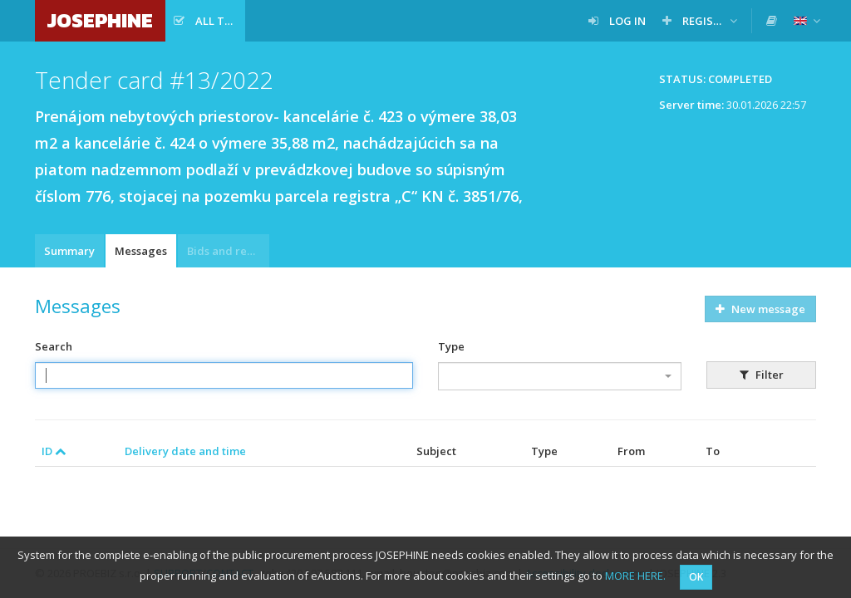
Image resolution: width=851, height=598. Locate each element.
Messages (141, 250)
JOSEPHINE (100, 20)
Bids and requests (228, 250)
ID (54, 451)
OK (696, 577)
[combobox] (559, 376)
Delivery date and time (185, 451)
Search (53, 346)
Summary (69, 250)
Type (451, 346)
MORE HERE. (635, 575)
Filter (762, 374)
